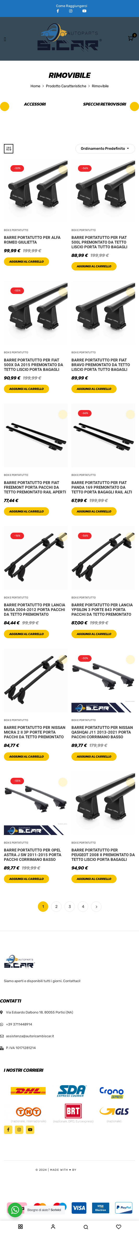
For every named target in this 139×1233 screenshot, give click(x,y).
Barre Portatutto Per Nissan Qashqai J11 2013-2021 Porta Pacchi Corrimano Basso (102, 732)
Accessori (35, 104)
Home (35, 86)
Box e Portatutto (16, 230)
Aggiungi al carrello (26, 261)
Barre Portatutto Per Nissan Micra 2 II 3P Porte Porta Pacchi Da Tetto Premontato (34, 732)
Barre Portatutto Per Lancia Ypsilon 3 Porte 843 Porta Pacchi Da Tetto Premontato (102, 610)
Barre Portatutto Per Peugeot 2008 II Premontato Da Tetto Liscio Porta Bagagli (103, 855)
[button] (131, 38)
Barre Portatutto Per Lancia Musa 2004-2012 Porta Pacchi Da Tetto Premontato (34, 610)
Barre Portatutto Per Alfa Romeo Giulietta (32, 240)
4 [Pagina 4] (83, 906)
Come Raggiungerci (71, 6)
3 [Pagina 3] (70, 906)
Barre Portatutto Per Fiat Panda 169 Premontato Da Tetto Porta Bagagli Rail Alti (101, 487)
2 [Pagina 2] (56, 906)
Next (96, 906)
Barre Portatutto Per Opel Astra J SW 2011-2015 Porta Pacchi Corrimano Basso (32, 855)
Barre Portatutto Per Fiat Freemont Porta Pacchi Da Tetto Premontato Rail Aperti (35, 487)
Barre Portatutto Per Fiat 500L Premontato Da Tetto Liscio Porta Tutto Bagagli (99, 242)
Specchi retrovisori (104, 104)
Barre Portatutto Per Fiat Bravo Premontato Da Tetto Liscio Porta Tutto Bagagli (100, 365)
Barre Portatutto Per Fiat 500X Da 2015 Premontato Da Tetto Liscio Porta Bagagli (33, 365)
